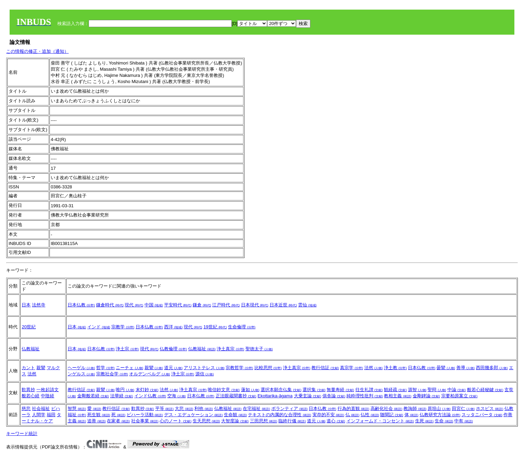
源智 (417, 389)
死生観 (98, 414)
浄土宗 (127, 348)
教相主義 (397, 395)
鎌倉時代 (110, 304)
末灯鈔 (147, 389)
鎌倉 (202, 304)
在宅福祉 (256, 408)
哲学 (105, 367)
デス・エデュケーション (193, 414)
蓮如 (250, 389)
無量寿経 (340, 389)
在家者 (118, 420)
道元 (173, 367)
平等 (164, 408)
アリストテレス (204, 367)
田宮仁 (463, 408)
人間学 (38, 414)
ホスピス (489, 408)
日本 (26, 304)
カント (28, 367)
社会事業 (145, 420)
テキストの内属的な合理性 (279, 414)
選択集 (314, 389)
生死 (424, 420)
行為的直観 (353, 408)
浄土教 (395, 367)
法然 (31, 373)
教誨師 (414, 408)
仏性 (370, 414)
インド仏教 (150, 395)
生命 (444, 420)
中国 (154, 304)
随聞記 (391, 414)
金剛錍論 (426, 395)
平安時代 (178, 304)
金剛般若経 (93, 395)
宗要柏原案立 (459, 395)
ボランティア (289, 408)
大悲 (184, 408)
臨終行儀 (292, 420)
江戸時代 (226, 304)
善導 (465, 367)
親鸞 (40, 367)
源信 (204, 373)
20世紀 (28, 326)
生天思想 (206, 420)
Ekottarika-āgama (275, 395)
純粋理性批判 (364, 395)
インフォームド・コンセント (380, 420)
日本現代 (255, 304)
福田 (51, 414)
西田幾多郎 (492, 367)
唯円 (125, 389)
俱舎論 (333, 395)
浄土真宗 (230, 348)
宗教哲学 (239, 367)
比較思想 (268, 367)
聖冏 (437, 389)
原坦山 (439, 408)
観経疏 (395, 389)
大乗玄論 (307, 395)
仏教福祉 (30, 348)
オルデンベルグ (149, 373)
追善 (96, 420)
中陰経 (47, 395)
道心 (336, 420)
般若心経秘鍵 (485, 389)
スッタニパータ (482, 414)
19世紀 (215, 326)
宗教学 (122, 326)
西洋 (173, 326)
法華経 (121, 395)
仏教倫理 (173, 348)
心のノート (176, 420)
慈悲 (26, 408)
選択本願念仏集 (281, 389)
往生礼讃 (369, 389)
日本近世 (283, 304)
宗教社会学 (112, 373)
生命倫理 (241, 326)
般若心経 (30, 395)
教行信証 (325, 367)
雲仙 (307, 304)
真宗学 (351, 367)
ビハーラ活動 (145, 414)
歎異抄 (28, 389)
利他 (203, 408)
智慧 (77, 408)
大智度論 (235, 420)
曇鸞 (445, 367)
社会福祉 (41, 408)
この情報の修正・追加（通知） (37, 51)
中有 (463, 420)
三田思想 (263, 420)
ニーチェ (129, 367)
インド (98, 326)
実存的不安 (328, 414)
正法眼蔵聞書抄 (236, 395)
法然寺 (38, 304)
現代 (134, 304)
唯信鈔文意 (224, 389)
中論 (456, 389)
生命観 (235, 414)
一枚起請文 (47, 389)
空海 (176, 395)
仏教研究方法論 (440, 414)
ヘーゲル (81, 367)
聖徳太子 (259, 348)
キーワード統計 (21, 433)
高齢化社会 (386, 408)
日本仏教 (81, 304)
